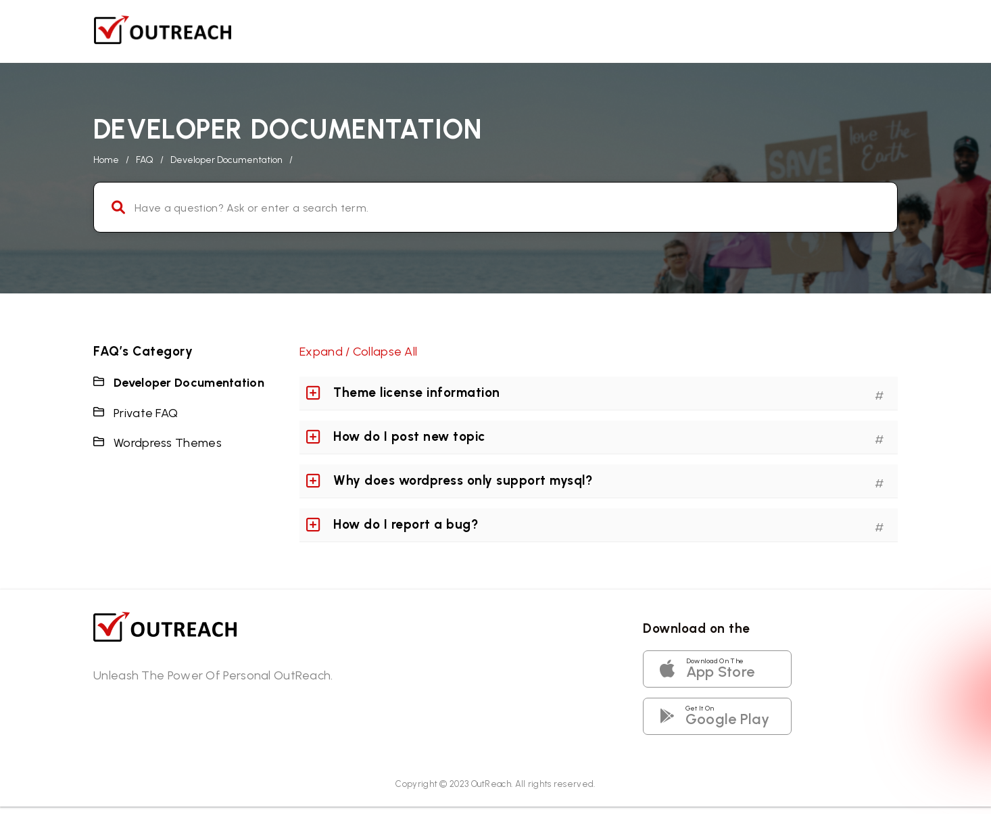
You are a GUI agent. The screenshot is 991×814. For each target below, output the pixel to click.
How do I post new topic (409, 436)
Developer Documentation (189, 382)
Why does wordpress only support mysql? (462, 480)
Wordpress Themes (168, 442)
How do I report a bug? (405, 524)
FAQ (144, 160)
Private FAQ (146, 413)
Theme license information (416, 392)
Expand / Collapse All (358, 351)
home (106, 160)
